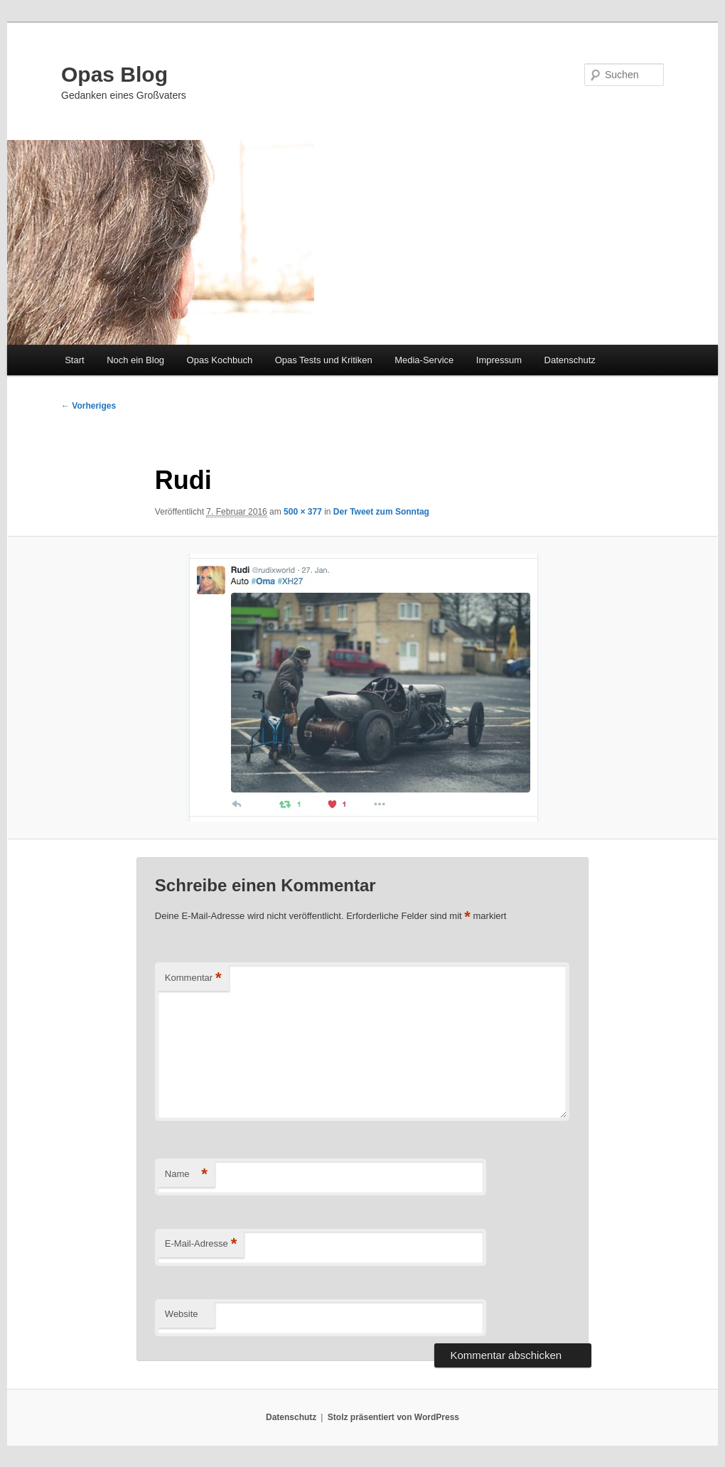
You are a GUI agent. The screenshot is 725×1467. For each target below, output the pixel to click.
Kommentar (193, 978)
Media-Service (423, 360)
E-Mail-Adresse (201, 1244)
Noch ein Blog (135, 360)
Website (181, 1314)
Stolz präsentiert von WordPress (393, 1417)
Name (186, 1174)
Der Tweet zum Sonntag (381, 512)
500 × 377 (303, 512)
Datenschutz (570, 360)
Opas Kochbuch (220, 360)
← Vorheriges (88, 406)
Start (74, 360)
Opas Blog (114, 74)
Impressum (499, 360)
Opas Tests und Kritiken (323, 360)
